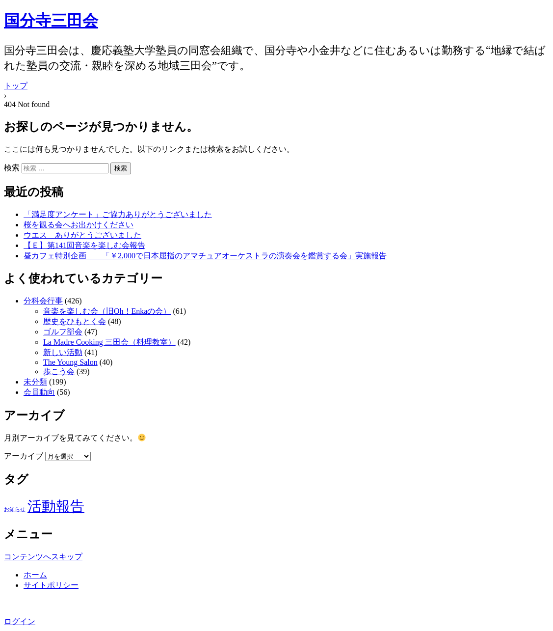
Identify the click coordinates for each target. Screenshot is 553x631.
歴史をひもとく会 (74, 321)
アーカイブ (23, 456)
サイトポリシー (51, 585)
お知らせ (15, 509)
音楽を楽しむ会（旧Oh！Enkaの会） (107, 311)
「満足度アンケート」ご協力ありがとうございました (118, 214)
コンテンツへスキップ (43, 556)
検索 (12, 168)
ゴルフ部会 (62, 332)
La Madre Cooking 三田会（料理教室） (109, 342)
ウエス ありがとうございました (82, 235)
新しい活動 (62, 352)
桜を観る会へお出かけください (78, 224)
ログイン (19, 621)
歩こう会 (59, 371)
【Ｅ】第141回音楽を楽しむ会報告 (84, 245)
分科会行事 (43, 301)
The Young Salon (70, 362)
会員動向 (39, 392)
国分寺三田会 (51, 20)
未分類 (35, 382)
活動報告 (55, 506)
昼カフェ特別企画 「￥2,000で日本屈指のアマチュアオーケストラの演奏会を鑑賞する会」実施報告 (205, 255)
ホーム (35, 575)
